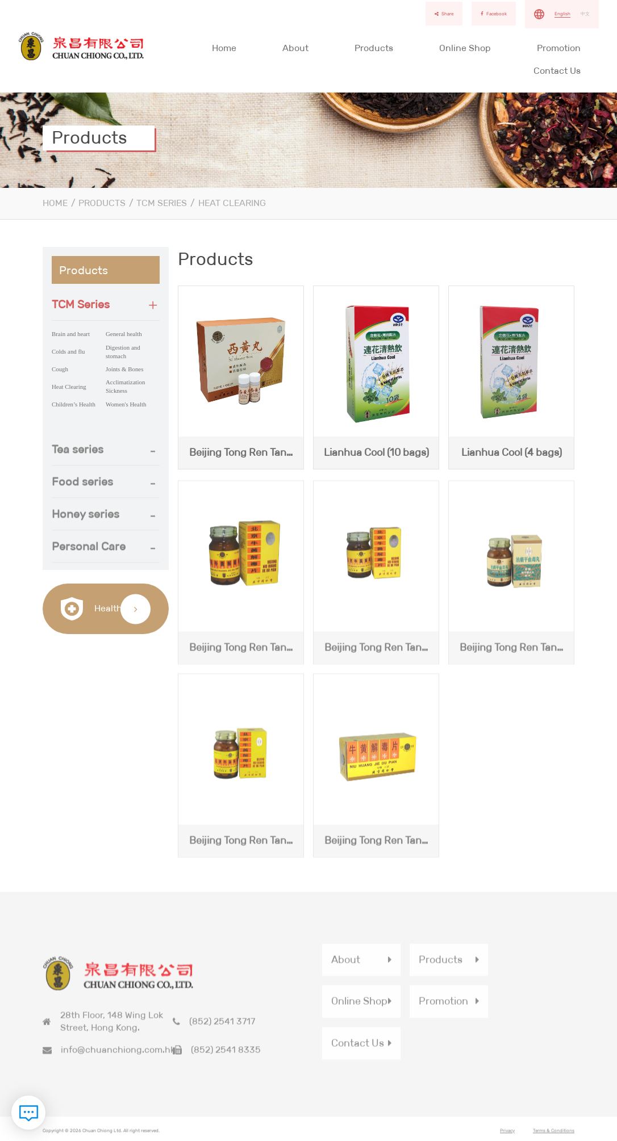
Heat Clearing (232, 203)
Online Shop (465, 48)
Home (224, 48)
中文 (585, 13)
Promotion (559, 48)
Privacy (507, 1133)
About (295, 48)
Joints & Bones (124, 369)
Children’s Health (73, 404)
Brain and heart (71, 333)
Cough (60, 369)
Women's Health (126, 404)
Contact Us (557, 70)
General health (124, 333)
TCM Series (161, 203)
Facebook (494, 13)
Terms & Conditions (553, 1133)
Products (374, 48)
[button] (106, 304)
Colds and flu (68, 351)
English (562, 13)
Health (91, 608)
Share (444, 13)
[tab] (106, 304)
